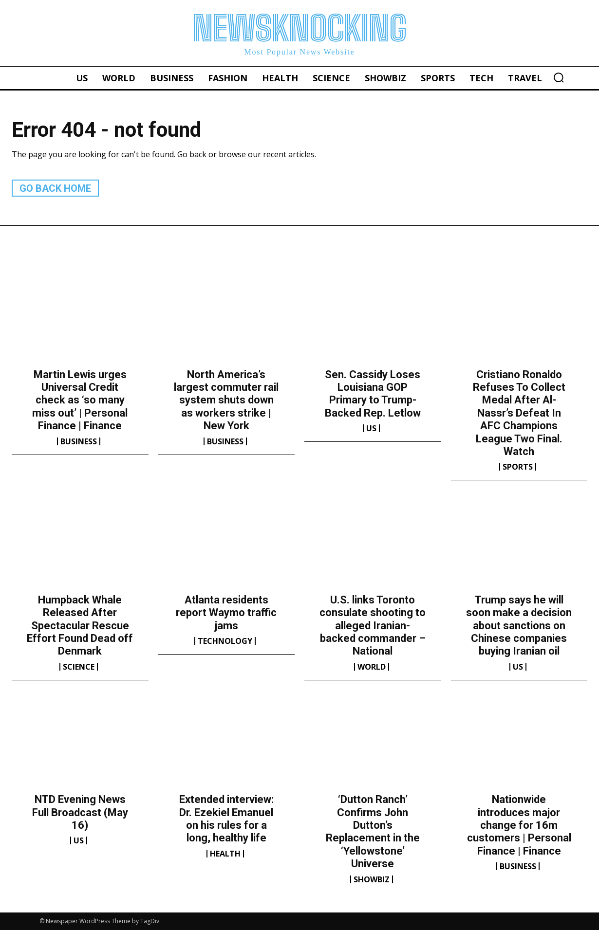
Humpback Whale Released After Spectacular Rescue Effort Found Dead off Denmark (80, 625)
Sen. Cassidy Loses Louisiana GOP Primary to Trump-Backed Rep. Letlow (373, 393)
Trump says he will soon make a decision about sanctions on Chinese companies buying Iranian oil (519, 625)
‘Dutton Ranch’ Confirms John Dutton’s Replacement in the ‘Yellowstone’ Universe (373, 831)
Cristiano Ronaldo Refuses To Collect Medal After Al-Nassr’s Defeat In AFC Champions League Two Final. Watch (519, 412)
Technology (225, 641)
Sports (518, 467)
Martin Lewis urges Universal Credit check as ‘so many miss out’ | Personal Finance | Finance (80, 400)
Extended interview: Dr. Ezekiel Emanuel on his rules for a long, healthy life (226, 818)
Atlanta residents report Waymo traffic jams (226, 613)
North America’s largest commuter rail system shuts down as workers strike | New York (226, 400)
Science (78, 667)
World (371, 667)
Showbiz (372, 879)
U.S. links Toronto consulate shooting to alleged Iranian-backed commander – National (372, 625)
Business (78, 441)
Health (225, 853)
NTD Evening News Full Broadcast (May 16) (80, 812)
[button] (558, 77)
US (371, 428)
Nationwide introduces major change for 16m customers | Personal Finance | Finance (519, 825)
